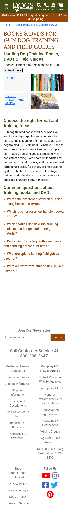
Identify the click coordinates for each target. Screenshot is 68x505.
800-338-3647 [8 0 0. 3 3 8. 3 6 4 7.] (34, 356)
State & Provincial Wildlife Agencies (50, 379)
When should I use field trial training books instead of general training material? (31, 228)
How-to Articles (50, 371)
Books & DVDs (49, 24)
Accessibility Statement (18, 436)
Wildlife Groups (50, 431)
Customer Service (17, 377)
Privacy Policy (18, 483)
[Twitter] (54, 486)
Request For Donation (18, 425)
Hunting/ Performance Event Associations (50, 399)
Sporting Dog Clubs (50, 388)
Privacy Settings (17, 490)
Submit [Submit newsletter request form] (58, 337)
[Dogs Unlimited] (23, 7)
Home (7, 24)
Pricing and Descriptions (18, 403)
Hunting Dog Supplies (26, 24)
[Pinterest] (50, 496)
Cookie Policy (17, 496)
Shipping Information (17, 392)
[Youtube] (46, 477)
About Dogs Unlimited (17, 475)
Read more (13, 70)
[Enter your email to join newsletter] (27, 337)
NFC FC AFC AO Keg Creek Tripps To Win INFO (50, 453)
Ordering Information (17, 384)
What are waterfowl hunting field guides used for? (33, 268)
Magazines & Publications (50, 423)
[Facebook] (45, 486)
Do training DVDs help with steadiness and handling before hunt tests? (32, 243)
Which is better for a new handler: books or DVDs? (34, 214)
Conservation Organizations (50, 412)
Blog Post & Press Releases (50, 440)
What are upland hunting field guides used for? (31, 256)
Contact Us (18, 371)
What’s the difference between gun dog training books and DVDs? (33, 201)
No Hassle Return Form (18, 414)
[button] (6, 6)
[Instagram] (55, 477)
